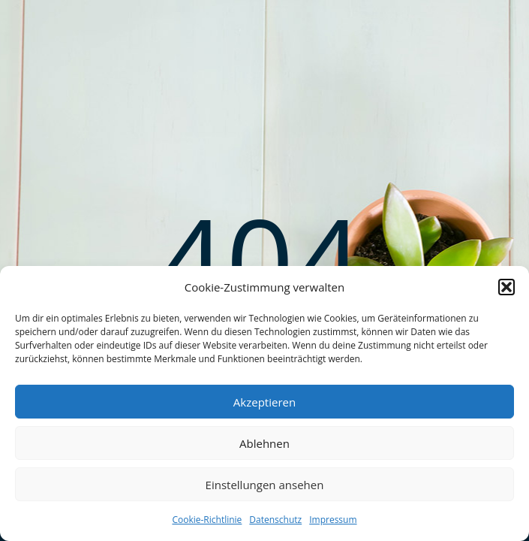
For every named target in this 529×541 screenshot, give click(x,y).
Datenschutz (275, 519)
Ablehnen (264, 443)
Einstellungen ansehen (265, 484)
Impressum (332, 519)
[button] (506, 287)
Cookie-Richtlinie (207, 519)
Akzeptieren (264, 402)
